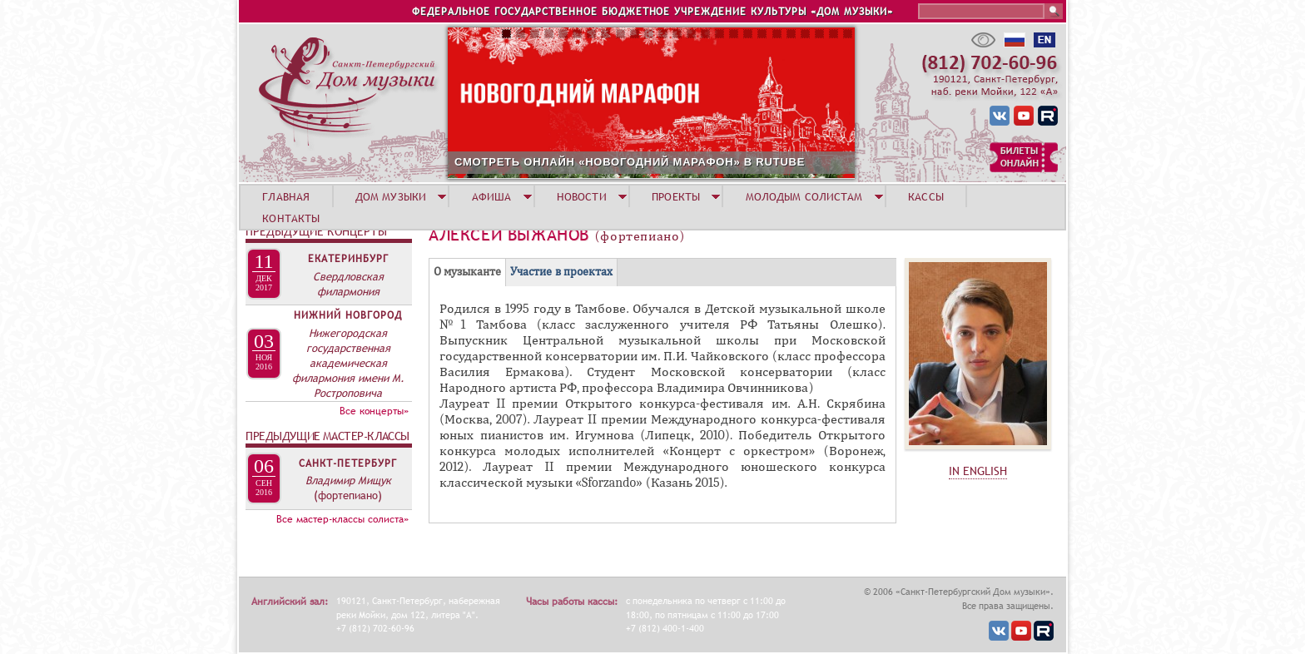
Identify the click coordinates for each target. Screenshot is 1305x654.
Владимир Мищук (348, 480)
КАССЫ (926, 196)
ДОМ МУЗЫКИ (390, 196)
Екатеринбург (348, 258)
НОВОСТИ (582, 196)
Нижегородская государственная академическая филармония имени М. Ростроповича (348, 362)
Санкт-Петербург (348, 463)
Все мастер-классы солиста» (342, 519)
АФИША (492, 196)
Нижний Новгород (348, 315)
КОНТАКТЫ (291, 218)
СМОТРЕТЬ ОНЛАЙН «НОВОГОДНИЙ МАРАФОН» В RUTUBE (629, 162)
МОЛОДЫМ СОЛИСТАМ (804, 196)
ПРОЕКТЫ (676, 196)
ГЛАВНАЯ (286, 196)
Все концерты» (374, 411)
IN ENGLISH (978, 470)
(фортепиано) (348, 495)
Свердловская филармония (348, 284)
